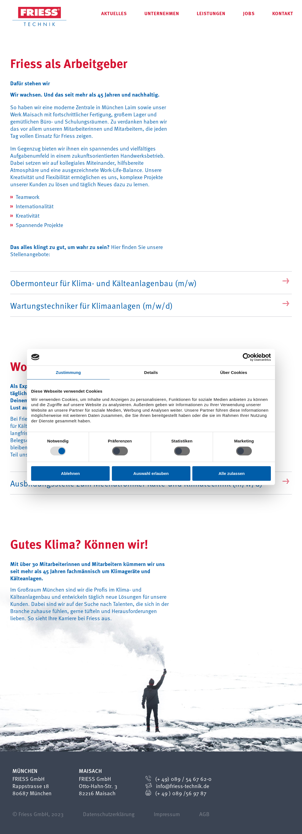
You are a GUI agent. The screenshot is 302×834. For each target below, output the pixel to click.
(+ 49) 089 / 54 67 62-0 (183, 779)
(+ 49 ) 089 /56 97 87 (180, 793)
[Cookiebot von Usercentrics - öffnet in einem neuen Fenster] (247, 357)
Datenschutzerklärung (108, 814)
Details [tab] (151, 372)
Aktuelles (114, 13)
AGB (204, 814)
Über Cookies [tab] (233, 372)
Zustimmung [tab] (68, 372)
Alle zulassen (232, 473)
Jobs (249, 13)
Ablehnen (70, 473)
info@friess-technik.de (182, 786)
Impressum (167, 814)
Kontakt (282, 13)
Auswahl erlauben (151, 473)
